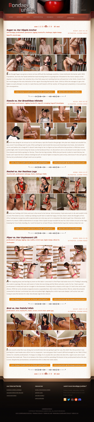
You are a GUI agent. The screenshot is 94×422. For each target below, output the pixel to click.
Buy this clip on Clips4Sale (69, 92)
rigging (35, 32)
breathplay (60, 103)
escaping (47, 103)
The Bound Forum (11, 395)
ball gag (27, 174)
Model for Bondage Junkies (42, 389)
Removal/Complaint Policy (62, 413)
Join (28, 17)
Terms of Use (48, 413)
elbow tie (56, 240)
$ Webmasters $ (47, 408)
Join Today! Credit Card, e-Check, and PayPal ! (34, 92)
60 (55, 26)
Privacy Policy (38, 413)
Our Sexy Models (39, 395)
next (58, 26)
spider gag (50, 310)
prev (36, 26)
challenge (49, 32)
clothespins (10, 242)
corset (35, 310)
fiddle (45, 174)
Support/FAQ (38, 17)
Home (11, 17)
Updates (20, 17)
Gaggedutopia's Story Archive (15, 392)
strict (17, 310)
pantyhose (28, 32)
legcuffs (9, 35)
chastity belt (11, 174)
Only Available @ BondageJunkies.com (69, 162)
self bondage (11, 32)
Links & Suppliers (39, 398)
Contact (60, 17)
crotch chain (42, 310)
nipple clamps (57, 32)
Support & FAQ (39, 392)
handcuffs (41, 32)
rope (28, 240)
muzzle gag (16, 35)
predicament (20, 32)
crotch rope (39, 240)
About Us (75, 413)
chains (33, 174)
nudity (32, 240)
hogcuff (53, 103)
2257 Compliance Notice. (24, 413)
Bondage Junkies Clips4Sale (14, 389)
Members (50, 17)
